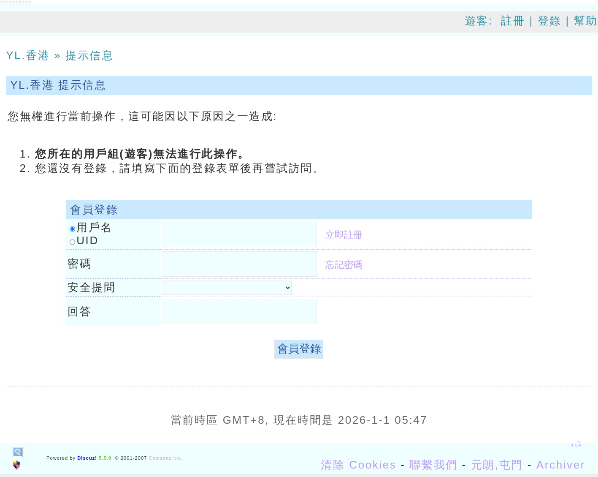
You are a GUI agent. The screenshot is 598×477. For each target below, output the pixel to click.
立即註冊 (344, 234)
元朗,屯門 (497, 464)
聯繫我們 (433, 464)
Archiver (560, 464)
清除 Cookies (358, 464)
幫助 (586, 20)
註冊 (513, 20)
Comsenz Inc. (166, 458)
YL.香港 (28, 55)
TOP (576, 445)
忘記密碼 (344, 264)
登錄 (550, 20)
